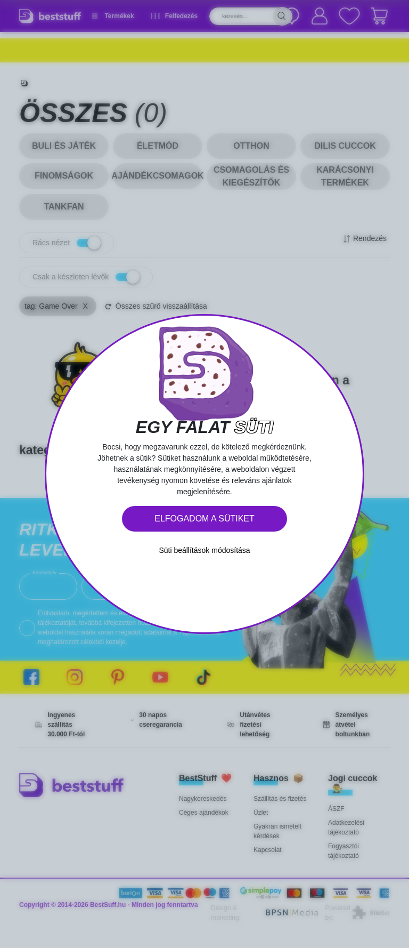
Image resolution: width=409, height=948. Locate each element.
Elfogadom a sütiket (204, 518)
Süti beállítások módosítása (204, 550)
